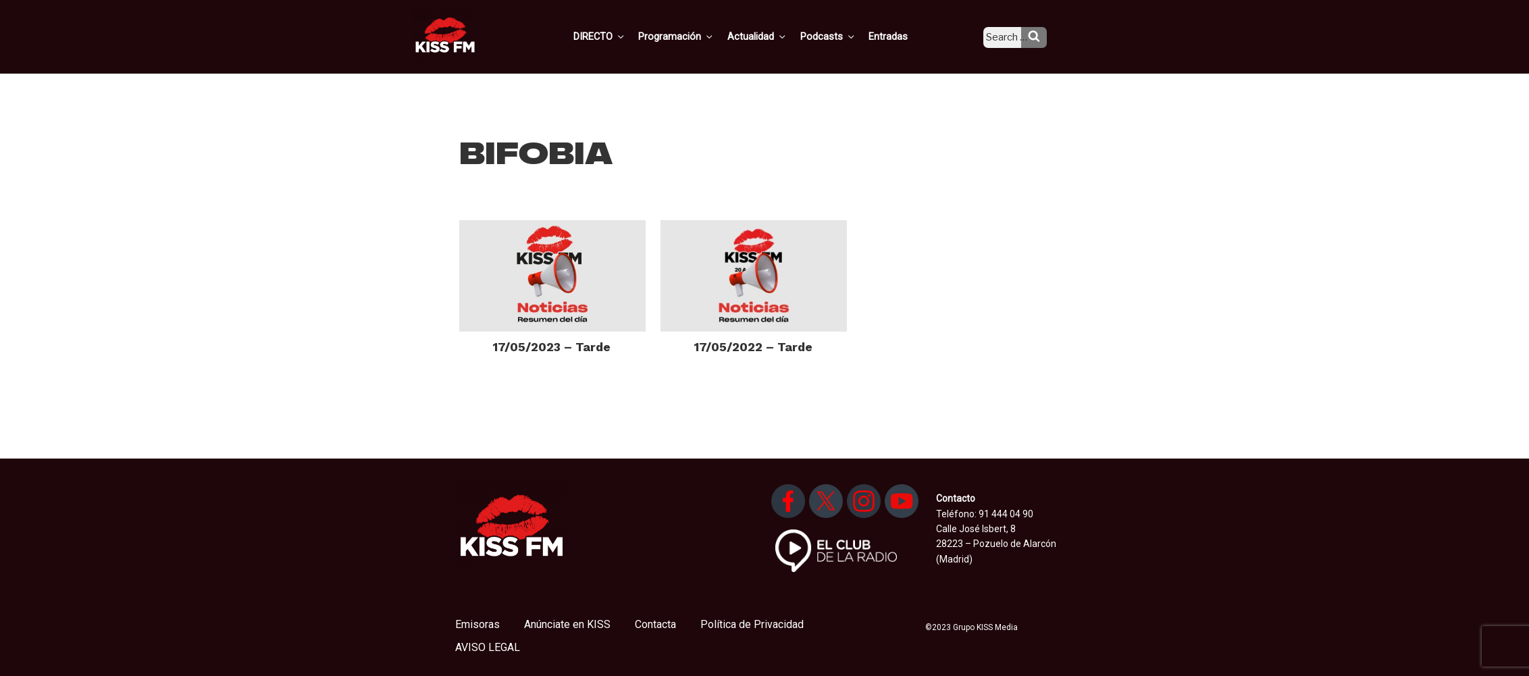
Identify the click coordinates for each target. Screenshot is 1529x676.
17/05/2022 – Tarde (753, 347)
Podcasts (841, 35)
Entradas (899, 35)
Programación (695, 35)
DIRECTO (620, 35)
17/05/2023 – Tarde (552, 347)
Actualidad (773, 35)
